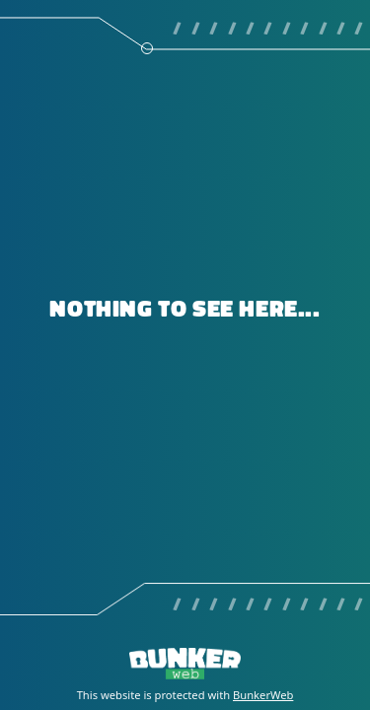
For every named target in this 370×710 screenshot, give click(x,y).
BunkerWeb (263, 694)
